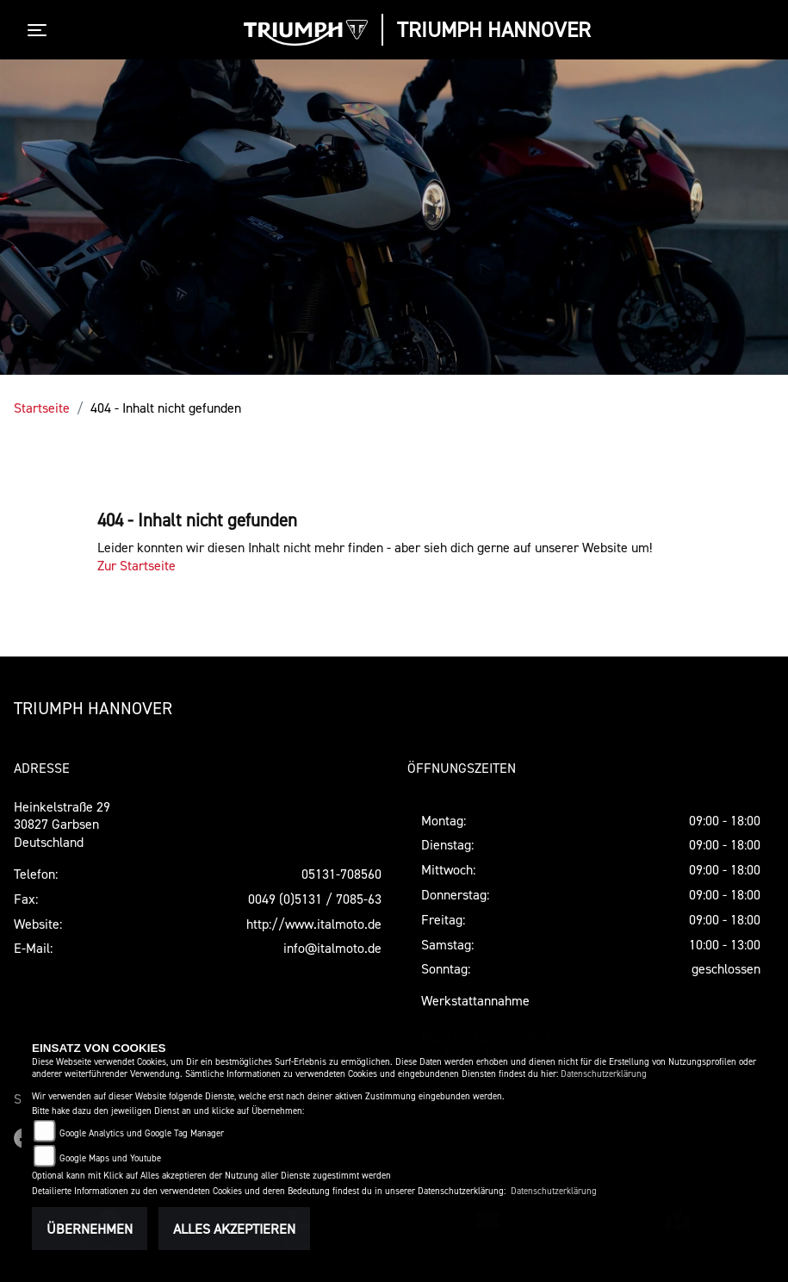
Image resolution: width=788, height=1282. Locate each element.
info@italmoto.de (332, 947)
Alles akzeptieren (234, 1228)
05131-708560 (341, 873)
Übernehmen (90, 1228)
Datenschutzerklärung (604, 1074)
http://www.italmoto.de (314, 923)
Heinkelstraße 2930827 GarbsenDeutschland (62, 824)
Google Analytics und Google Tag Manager (141, 1133)
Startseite (42, 407)
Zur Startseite (136, 565)
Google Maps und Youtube (110, 1158)
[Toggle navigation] (40, 30)
